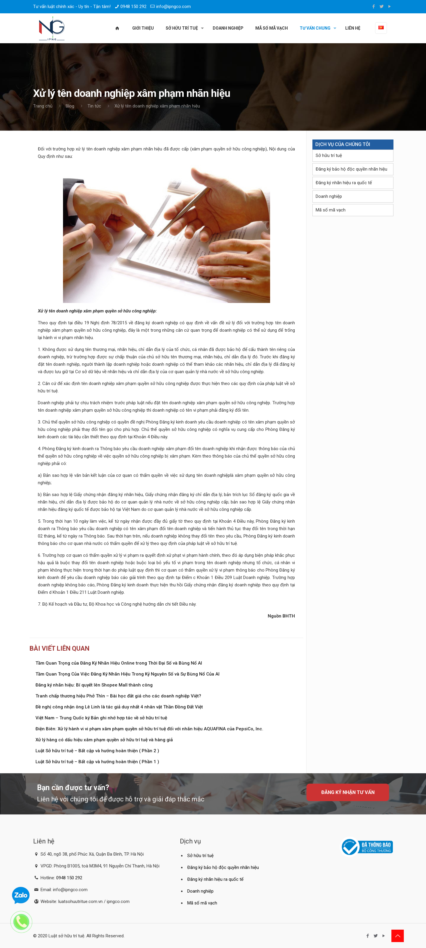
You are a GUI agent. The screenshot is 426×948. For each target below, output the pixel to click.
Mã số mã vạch (331, 210)
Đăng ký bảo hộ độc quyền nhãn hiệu (351, 169)
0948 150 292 (133, 6)
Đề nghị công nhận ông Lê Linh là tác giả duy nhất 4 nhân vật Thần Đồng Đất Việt (119, 707)
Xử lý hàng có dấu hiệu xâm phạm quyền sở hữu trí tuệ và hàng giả (104, 739)
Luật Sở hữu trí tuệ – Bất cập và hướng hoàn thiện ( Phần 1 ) (97, 761)
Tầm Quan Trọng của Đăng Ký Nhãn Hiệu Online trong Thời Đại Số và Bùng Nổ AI (119, 663)
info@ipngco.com (173, 6)
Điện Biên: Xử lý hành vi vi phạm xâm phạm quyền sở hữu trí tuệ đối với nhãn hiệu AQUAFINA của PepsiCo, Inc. (149, 729)
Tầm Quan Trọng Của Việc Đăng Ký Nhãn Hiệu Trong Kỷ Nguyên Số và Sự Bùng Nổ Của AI (128, 674)
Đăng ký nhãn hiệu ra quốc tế (344, 182)
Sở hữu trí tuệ (329, 155)
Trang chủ (42, 106)
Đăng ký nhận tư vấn (348, 792)
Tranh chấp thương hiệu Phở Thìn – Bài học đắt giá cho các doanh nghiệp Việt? (118, 696)
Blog (70, 106)
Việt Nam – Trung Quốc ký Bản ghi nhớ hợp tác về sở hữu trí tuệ (101, 718)
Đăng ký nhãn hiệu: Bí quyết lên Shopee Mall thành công (94, 685)
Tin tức (94, 106)
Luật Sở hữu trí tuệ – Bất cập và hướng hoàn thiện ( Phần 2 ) (97, 750)
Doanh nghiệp (329, 196)
